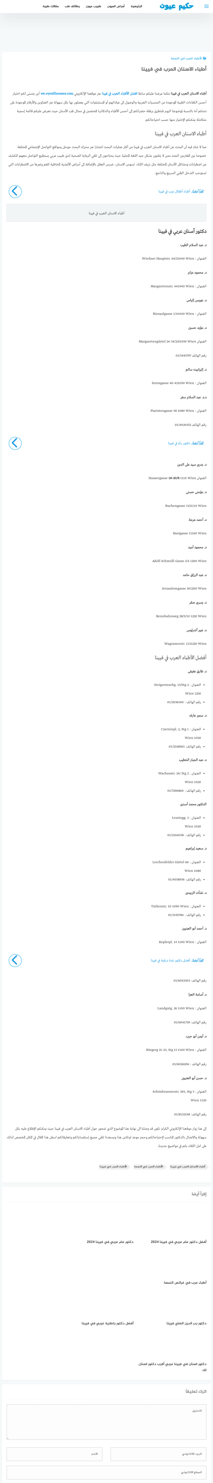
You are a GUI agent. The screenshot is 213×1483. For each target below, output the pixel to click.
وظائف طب (71, 6)
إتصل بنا (144, 1456)
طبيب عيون (93, 6)
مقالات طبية (50, 6)
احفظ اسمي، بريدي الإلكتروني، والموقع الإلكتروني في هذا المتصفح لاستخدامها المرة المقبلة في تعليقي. (134, 1404)
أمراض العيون (115, 6)
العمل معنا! (96, 1456)
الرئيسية (136, 6)
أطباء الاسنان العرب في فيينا (187, 1166)
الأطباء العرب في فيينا (113, 1166)
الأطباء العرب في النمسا (188, 58)
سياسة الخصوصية (121, 1456)
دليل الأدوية (75, 1456)
